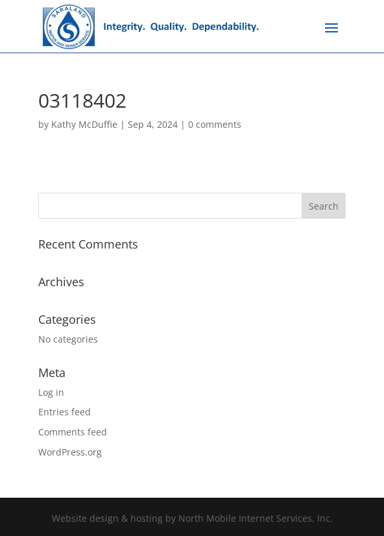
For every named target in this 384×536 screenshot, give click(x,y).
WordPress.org (70, 452)
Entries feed (64, 412)
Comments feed (72, 432)
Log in (51, 392)
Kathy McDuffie (84, 124)
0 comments (214, 124)
